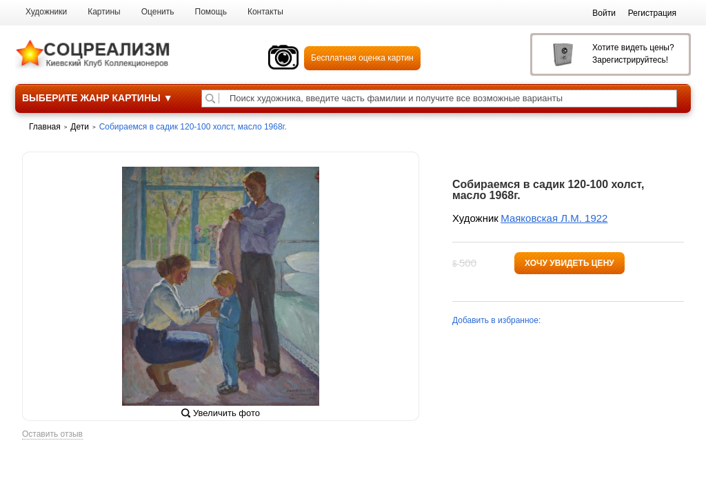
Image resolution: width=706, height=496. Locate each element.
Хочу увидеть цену (569, 263)
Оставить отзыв (52, 434)
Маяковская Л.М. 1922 (554, 218)
